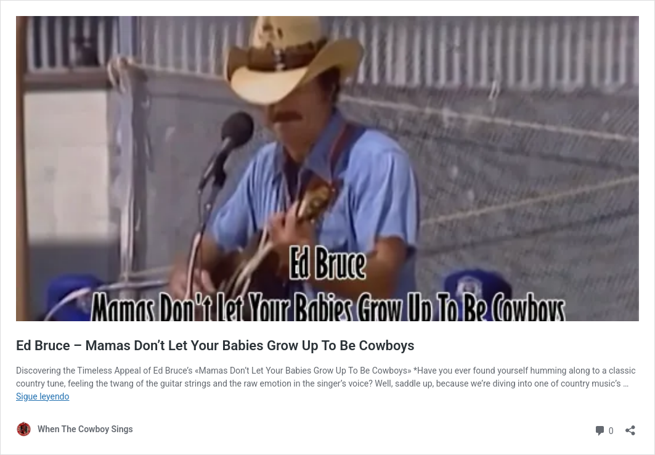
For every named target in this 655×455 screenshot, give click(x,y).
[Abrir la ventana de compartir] (630, 426)
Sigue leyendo (43, 396)
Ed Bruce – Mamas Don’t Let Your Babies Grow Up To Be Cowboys (215, 345)
